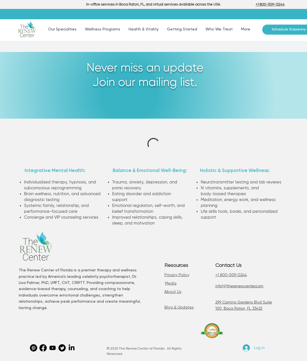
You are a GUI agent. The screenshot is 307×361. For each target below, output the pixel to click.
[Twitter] (62, 348)
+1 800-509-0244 (231, 275)
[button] (62, 29)
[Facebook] (43, 348)
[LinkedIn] (71, 348)
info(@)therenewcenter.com (239, 286)
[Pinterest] (33, 348)
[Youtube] (52, 348)
